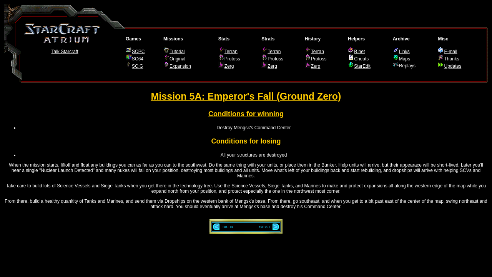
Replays (407, 65)
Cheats (361, 59)
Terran (231, 51)
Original (177, 59)
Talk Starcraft (64, 51)
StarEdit (362, 66)
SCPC (138, 51)
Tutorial (177, 51)
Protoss (232, 59)
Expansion (180, 66)
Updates (452, 66)
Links (404, 51)
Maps (404, 59)
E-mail (450, 51)
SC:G (137, 66)
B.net (359, 51)
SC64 (137, 59)
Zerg (229, 66)
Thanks (451, 59)
